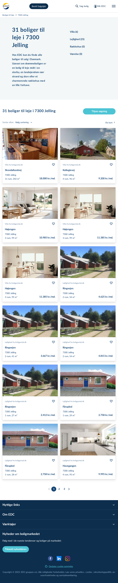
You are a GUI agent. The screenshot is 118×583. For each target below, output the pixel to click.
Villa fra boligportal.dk (14, 165)
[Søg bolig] (81, 6)
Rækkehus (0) (77, 46)
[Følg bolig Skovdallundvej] (53, 165)
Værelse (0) (76, 54)
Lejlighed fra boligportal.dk (73, 283)
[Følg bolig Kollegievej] (111, 165)
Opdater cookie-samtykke (59, 566)
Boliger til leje (8, 15)
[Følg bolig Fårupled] (111, 401)
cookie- (89, 572)
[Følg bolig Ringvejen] (111, 283)
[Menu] (114, 6)
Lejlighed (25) (77, 39)
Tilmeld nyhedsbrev (15, 549)
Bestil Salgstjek (39, 6)
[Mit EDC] (100, 6)
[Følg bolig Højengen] (53, 224)
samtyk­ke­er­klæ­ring (68, 575)
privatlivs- (80, 572)
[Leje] (6, 6)
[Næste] (69, 489)
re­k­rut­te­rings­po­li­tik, (103, 572)
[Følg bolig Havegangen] (111, 460)
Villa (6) (74, 32)
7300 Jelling (23, 15)
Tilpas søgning (99, 111)
